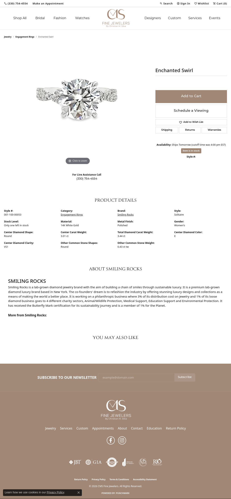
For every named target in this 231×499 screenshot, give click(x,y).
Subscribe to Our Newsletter (66, 377)
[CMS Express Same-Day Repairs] (143, 462)
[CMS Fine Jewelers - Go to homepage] (115, 409)
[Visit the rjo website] (157, 462)
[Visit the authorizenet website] (112, 462)
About (122, 428)
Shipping (166, 130)
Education (154, 428)
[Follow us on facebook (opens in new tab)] (111, 440)
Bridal (40, 18)
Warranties (214, 130)
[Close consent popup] (78, 492)
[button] (166, 3)
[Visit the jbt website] (75, 462)
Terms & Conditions (119, 479)
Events (214, 18)
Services (195, 18)
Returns (190, 130)
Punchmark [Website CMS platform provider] (123, 493)
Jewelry (50, 428)
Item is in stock (191, 150)
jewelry (8, 36)
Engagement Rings (25, 36)
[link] (16, 3)
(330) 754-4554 (86, 179)
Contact (137, 428)
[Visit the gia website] (93, 462)
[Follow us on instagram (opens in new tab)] (122, 440)
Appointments (103, 428)
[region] (77, 105)
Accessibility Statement (145, 479)
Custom (174, 18)
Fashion (60, 18)
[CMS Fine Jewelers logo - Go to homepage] (115, 18)
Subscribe (185, 377)
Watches (82, 18)
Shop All (19, 18)
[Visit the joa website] (128, 462)
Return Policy (176, 428)
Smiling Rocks (126, 214)
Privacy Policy (98, 479)
